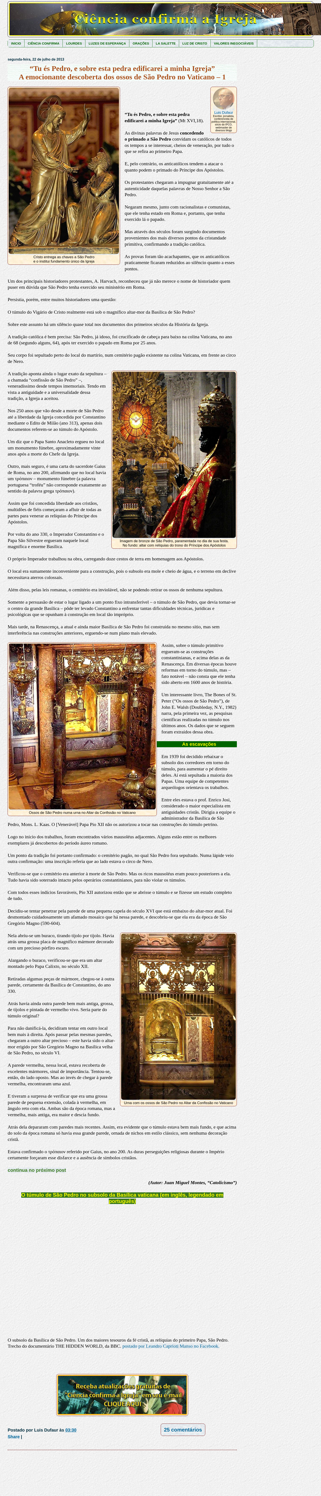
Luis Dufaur (223, 113)
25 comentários (183, 1430)
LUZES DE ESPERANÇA (107, 43)
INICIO (16, 43)
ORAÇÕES (141, 43)
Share (14, 1436)
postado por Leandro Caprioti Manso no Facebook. (170, 1346)
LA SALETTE (166, 43)
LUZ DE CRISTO (194, 43)
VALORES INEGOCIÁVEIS (234, 43)
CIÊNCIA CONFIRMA (43, 43)
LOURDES (74, 43)
